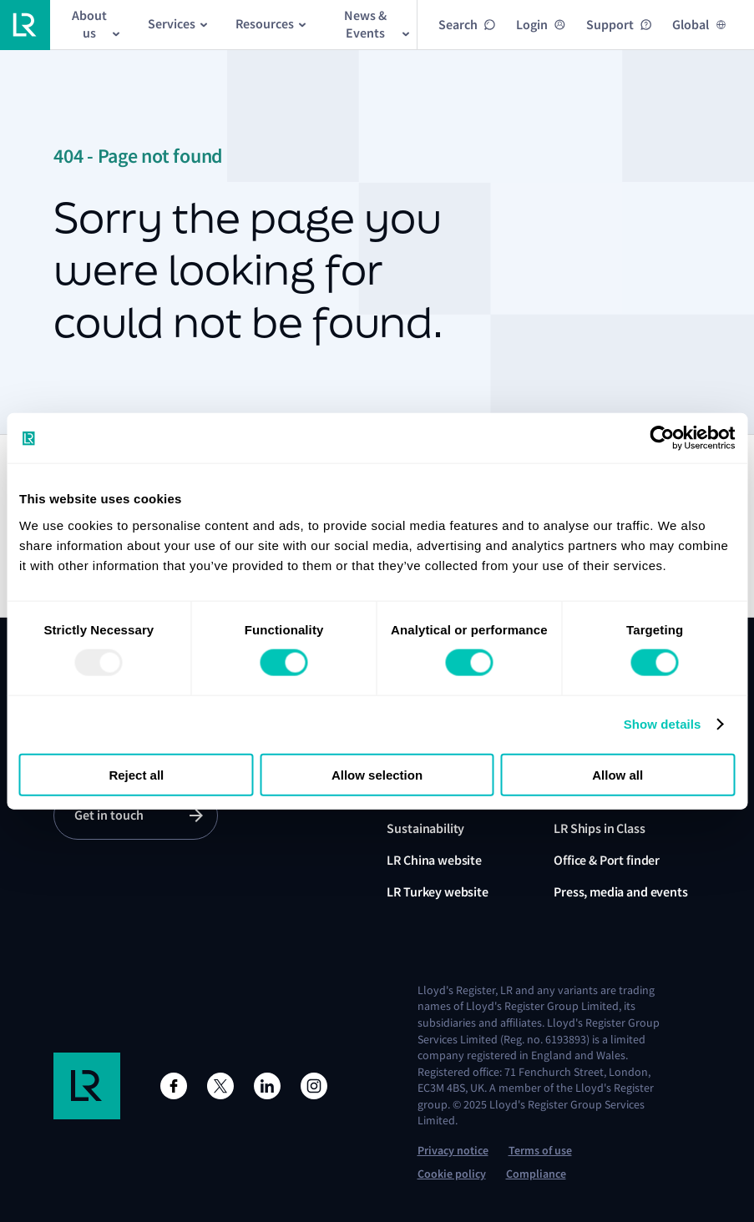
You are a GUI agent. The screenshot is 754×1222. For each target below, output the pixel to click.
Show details (662, 724)
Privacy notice (452, 1151)
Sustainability (425, 828)
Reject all (136, 774)
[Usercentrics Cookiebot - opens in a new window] (662, 438)
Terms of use (540, 1151)
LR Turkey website (437, 892)
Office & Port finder (607, 860)
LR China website (434, 860)
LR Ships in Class (599, 828)
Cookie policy (451, 1174)
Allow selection (377, 774)
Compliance (536, 1174)
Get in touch (109, 815)
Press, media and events (620, 892)
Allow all (617, 774)
